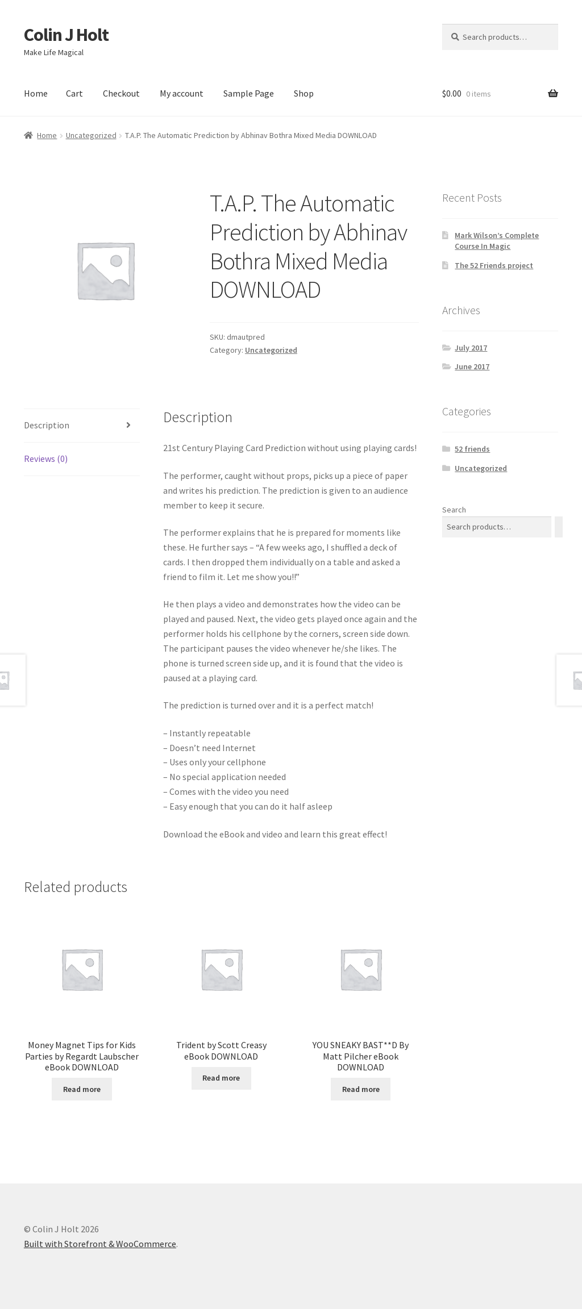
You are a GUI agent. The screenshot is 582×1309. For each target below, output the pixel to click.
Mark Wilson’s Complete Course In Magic (497, 241)
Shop (304, 93)
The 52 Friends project (494, 265)
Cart (74, 93)
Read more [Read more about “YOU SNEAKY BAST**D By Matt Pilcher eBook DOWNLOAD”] (361, 1089)
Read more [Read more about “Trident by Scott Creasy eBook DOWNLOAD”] (221, 1078)
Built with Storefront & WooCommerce (100, 1243)
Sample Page (248, 93)
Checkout (121, 93)
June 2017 (472, 366)
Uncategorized (91, 135)
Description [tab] (46, 425)
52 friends (472, 449)
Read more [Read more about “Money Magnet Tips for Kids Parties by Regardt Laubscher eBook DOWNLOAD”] (82, 1089)
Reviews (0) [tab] (46, 458)
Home (36, 93)
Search (454, 510)
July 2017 (471, 348)
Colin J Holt (66, 34)
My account (181, 93)
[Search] (559, 526)
